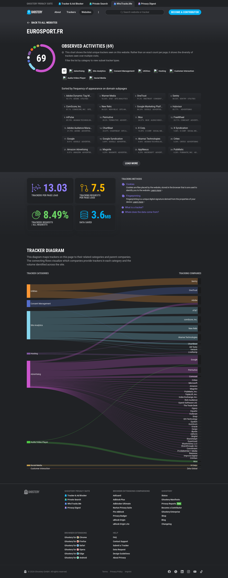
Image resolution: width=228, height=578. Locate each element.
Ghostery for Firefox (75, 541)
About (58, 12)
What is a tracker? (132, 207)
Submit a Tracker (121, 545)
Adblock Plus (119, 499)
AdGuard (117, 495)
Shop (164, 516)
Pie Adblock (118, 512)
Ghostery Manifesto (171, 499)
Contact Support (120, 541)
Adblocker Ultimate (122, 504)
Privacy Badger (120, 516)
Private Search (98, 3)
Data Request (119, 549)
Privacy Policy (116, 571)
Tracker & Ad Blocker (70, 3)
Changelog (167, 524)
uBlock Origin (119, 520)
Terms (105, 571)
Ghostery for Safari (75, 545)
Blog (164, 520)
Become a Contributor (185, 12)
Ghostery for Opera (75, 549)
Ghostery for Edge (74, 553)
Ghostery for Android (76, 558)
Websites (86, 12)
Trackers (71, 12)
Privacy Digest (147, 3)
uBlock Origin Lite (121, 524)
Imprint (128, 571)
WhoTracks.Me (123, 3)
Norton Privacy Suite (122, 508)
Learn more (157, 190)
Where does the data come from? (140, 212)
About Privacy (119, 558)
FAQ (115, 537)
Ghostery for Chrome (76, 537)
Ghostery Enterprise (171, 512)
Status (165, 495)
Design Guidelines (121, 553)
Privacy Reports (171, 503)
